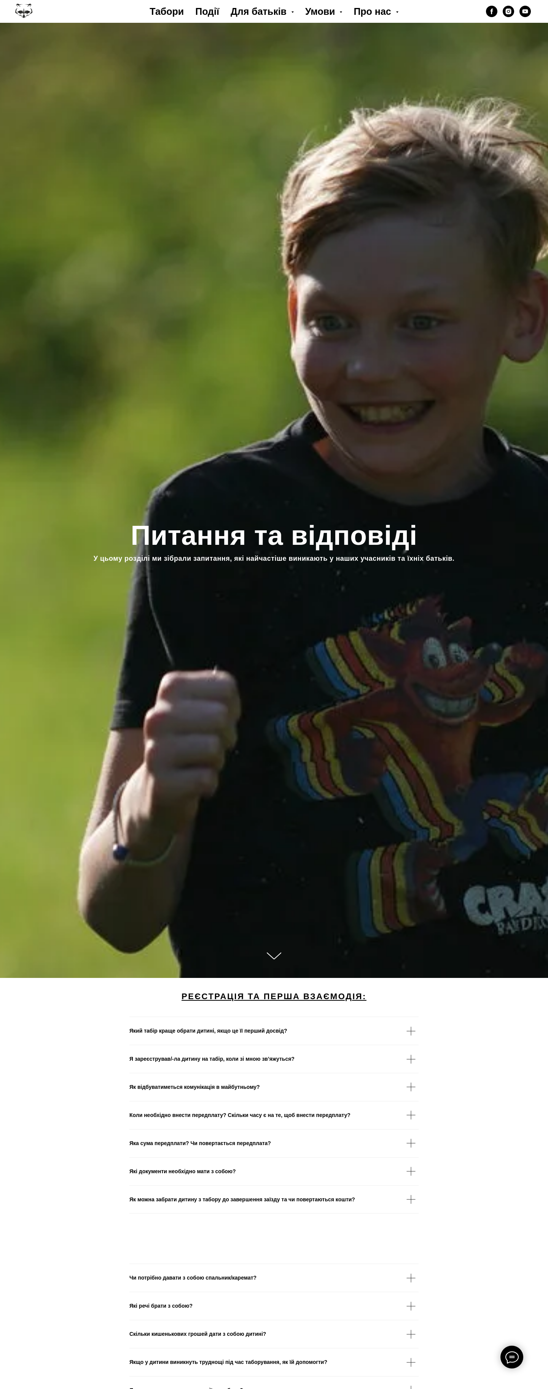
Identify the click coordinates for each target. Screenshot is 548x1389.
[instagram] (508, 11)
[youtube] (525, 11)
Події (207, 11)
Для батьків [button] (260, 11)
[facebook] (491, 11)
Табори (167, 11)
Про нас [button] (373, 11)
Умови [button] (321, 11)
